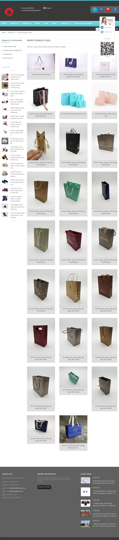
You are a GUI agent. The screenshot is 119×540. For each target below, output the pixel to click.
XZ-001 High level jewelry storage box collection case (16, 124)
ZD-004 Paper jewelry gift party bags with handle (40, 402)
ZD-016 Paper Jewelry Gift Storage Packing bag (41, 210)
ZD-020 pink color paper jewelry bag (104, 114)
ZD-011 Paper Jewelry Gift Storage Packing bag (104, 258)
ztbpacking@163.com (16, 485)
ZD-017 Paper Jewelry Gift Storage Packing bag (104, 162)
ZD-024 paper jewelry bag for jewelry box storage (73, 75)
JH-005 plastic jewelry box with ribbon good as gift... (17, 141)
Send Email (107, 27)
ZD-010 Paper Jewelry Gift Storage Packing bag (41, 306)
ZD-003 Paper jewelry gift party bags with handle (72, 386)
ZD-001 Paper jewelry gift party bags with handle (40, 434)
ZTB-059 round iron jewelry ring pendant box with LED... (16, 191)
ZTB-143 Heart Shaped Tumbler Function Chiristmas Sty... (17, 85)
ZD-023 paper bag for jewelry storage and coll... (104, 75)
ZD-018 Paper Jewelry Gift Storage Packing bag (72, 162)
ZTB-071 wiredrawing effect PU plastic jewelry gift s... (17, 166)
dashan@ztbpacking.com (17, 482)
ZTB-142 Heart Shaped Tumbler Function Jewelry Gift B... (17, 77)
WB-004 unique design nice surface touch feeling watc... (17, 110)
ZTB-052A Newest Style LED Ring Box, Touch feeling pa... (17, 215)
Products (11, 32)
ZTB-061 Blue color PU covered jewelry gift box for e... (17, 182)
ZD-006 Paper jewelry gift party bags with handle (72, 354)
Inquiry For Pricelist (44, 481)
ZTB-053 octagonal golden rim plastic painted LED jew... (16, 199)
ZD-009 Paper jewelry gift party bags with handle (72, 306)
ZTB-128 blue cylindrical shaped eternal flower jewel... (17, 94)
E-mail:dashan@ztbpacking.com (31, 10)
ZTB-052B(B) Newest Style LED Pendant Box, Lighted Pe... (17, 207)
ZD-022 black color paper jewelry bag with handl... (40, 114)
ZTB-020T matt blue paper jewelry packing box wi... (72, 441)
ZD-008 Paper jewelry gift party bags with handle (104, 306)
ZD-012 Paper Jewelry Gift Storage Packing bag (72, 258)
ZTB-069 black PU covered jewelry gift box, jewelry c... (17, 174)
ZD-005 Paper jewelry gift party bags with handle (104, 354)
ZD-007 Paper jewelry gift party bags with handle (40, 354)
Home (4, 32)
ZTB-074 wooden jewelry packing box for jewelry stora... (17, 157)
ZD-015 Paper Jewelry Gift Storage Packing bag (72, 210)
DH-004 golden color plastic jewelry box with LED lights (17, 149)
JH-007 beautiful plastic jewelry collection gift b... (17, 133)
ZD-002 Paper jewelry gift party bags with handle (104, 402)
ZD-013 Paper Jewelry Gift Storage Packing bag (41, 258)
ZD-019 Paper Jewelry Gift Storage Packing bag (41, 162)
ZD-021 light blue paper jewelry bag (72, 114)
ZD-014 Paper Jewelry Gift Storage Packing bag (104, 210)
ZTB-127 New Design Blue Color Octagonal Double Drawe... (16, 102)
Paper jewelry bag (25, 32)
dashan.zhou (108, 32)
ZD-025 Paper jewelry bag (41, 74)
